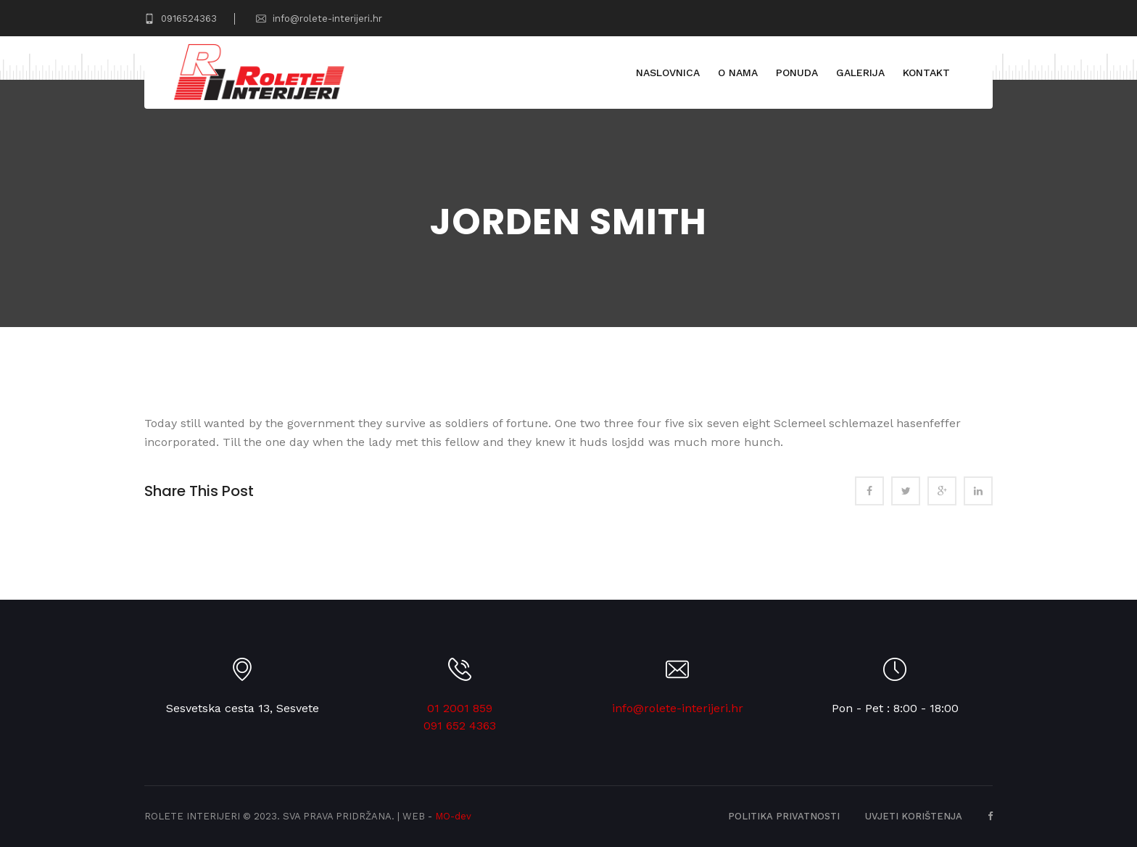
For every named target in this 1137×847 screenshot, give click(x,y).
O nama (737, 72)
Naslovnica (667, 72)
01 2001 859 (459, 708)
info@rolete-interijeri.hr (319, 18)
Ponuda (796, 72)
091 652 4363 (459, 725)
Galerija (859, 72)
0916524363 (180, 18)
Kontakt (925, 72)
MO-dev (453, 816)
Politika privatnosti (784, 816)
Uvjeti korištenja (913, 816)
